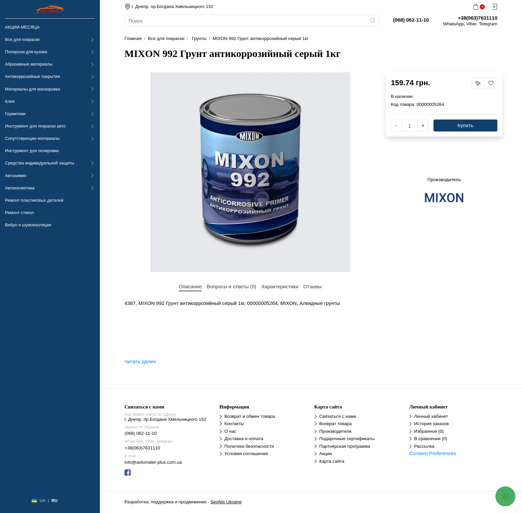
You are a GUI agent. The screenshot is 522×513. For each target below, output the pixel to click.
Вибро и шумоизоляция (28, 224)
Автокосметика (19, 187)
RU (54, 500)
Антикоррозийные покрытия (32, 76)
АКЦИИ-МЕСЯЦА (22, 27)
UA (42, 500)
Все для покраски (22, 39)
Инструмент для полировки (32, 150)
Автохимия (15, 175)
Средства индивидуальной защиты (39, 162)
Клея (10, 101)
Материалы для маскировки (32, 89)
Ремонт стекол (19, 212)
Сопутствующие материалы (32, 138)
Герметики (15, 113)
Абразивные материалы (29, 64)
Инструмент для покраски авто (35, 126)
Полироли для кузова (26, 51)
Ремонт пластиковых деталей (34, 200)
